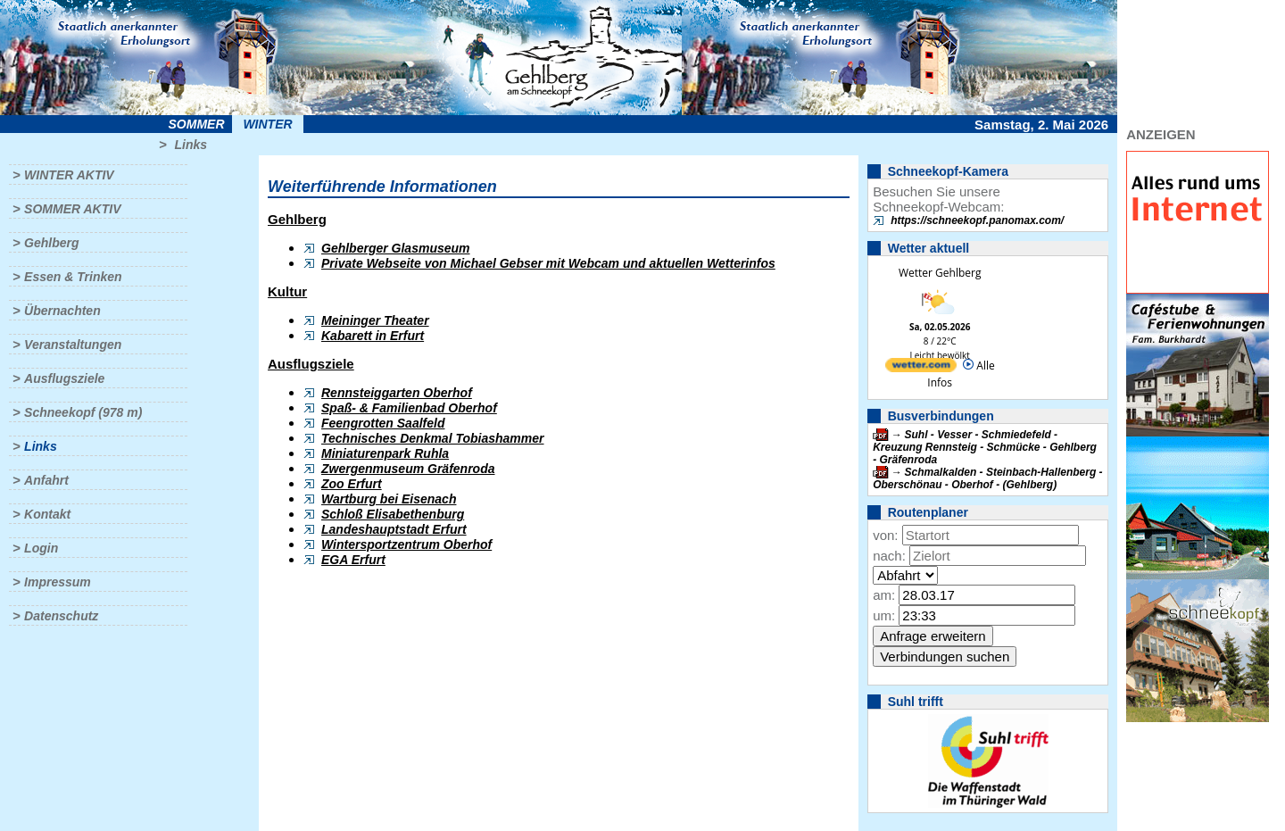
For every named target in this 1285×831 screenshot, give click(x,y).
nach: (889, 555)
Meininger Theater (375, 320)
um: (884, 615)
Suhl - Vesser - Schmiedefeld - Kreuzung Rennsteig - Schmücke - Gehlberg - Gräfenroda (985, 447)
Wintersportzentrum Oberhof (406, 544)
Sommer (197, 124)
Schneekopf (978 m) (83, 412)
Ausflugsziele (64, 378)
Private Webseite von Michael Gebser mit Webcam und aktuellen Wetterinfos (548, 263)
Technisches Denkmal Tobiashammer (432, 438)
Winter (267, 124)
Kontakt (47, 514)
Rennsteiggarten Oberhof (396, 393)
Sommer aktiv (72, 209)
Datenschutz (61, 616)
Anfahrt (46, 480)
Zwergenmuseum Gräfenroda (408, 468)
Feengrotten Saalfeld (382, 423)
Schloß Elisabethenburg (392, 514)
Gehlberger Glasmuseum (395, 248)
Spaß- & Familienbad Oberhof (409, 408)
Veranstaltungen (72, 344)
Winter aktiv (69, 175)
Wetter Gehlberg (940, 272)
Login (41, 548)
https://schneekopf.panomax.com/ (977, 220)
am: (884, 594)
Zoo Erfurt (351, 484)
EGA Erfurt (353, 560)
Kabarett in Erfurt (372, 335)
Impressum (57, 582)
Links (190, 144)
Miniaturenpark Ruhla (385, 453)
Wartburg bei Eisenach (388, 499)
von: (885, 535)
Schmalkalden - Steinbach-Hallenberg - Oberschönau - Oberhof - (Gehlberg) (987, 478)
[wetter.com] (921, 368)
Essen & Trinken (72, 277)
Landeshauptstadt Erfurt (394, 529)
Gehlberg (51, 243)
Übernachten (62, 310)
